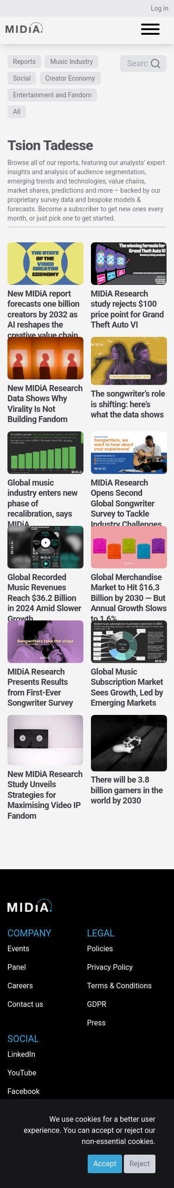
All (16, 111)
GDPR (96, 1004)
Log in (159, 8)
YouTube (21, 1072)
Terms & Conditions (119, 985)
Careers (20, 985)
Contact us (25, 1004)
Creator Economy (70, 78)
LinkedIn (21, 1054)
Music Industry (71, 61)
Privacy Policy (110, 967)
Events (18, 948)
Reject (139, 1163)
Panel (16, 967)
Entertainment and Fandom (52, 95)
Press (96, 1022)
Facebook (23, 1091)
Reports (24, 61)
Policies (100, 948)
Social (22, 78)
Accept (104, 1163)
